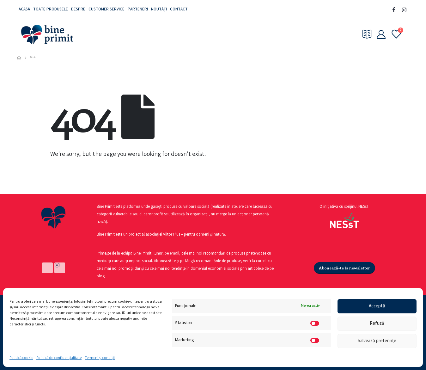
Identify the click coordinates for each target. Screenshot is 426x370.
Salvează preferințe (377, 341)
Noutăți (159, 10)
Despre (78, 10)
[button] (344, 268)
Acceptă (377, 306)
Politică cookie (21, 358)
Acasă (24, 10)
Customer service (106, 10)
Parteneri (138, 10)
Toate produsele (50, 10)
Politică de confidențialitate (59, 358)
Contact (179, 10)
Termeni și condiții (100, 358)
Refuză (377, 323)
